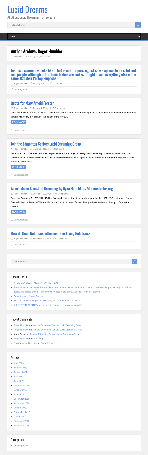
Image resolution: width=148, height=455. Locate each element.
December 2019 (21, 385)
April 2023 (19, 363)
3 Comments (62, 238)
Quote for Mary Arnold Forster (32, 103)
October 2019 (20, 390)
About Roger (38, 338)
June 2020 (19, 381)
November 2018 (21, 403)
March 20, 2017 (40, 149)
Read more (18, 122)
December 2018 (21, 399)
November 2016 (21, 425)
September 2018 (22, 412)
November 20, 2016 (42, 238)
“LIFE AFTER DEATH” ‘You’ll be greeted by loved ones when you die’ (48, 305)
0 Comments (59, 83)
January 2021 (20, 372)
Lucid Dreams (27, 9)
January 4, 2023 (40, 108)
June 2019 (19, 394)
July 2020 (18, 376)
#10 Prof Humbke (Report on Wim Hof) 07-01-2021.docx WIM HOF (47, 300)
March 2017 (19, 416)
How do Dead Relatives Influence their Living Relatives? (50, 233)
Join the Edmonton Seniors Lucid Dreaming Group (46, 144)
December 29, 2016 (42, 194)
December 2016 (21, 421)
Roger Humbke (20, 83)
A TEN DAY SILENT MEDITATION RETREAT (36, 283)
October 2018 (20, 407)
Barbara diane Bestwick (25, 343)
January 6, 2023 (40, 83)
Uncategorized (21, 89)
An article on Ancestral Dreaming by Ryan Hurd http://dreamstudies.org (62, 189)
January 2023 (20, 367)
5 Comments (58, 149)
